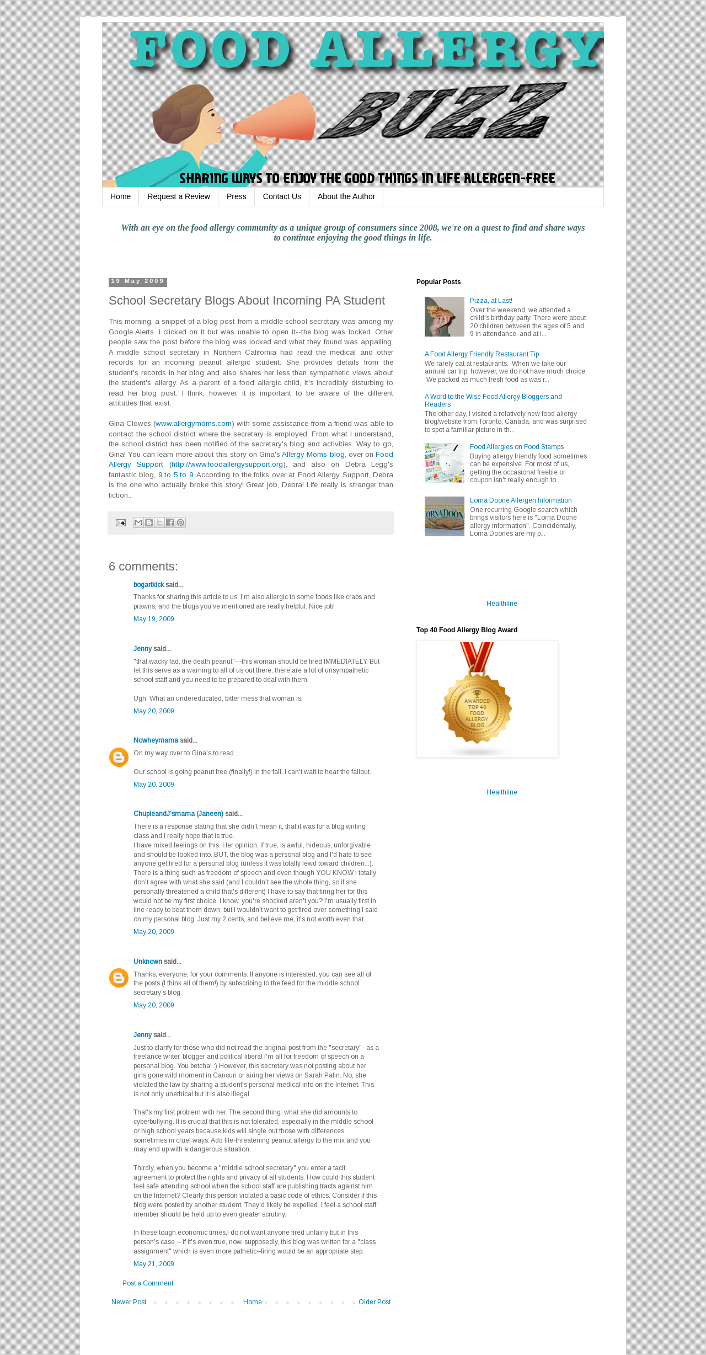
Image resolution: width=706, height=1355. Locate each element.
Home (120, 196)
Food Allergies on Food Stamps (517, 447)
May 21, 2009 (153, 1264)
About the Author (346, 196)
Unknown (147, 961)
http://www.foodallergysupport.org (227, 464)
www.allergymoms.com (194, 423)
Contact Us (282, 196)
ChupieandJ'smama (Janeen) (178, 814)
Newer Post (128, 1302)
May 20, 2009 (153, 711)
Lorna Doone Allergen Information (521, 500)
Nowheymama (155, 740)
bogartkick (148, 585)
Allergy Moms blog (313, 454)
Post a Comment (147, 1283)
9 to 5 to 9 (175, 475)
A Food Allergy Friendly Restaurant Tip (482, 354)
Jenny (142, 649)
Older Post (375, 1302)
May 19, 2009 (153, 619)
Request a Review (178, 196)
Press (237, 196)
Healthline (501, 603)
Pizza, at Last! (491, 301)
